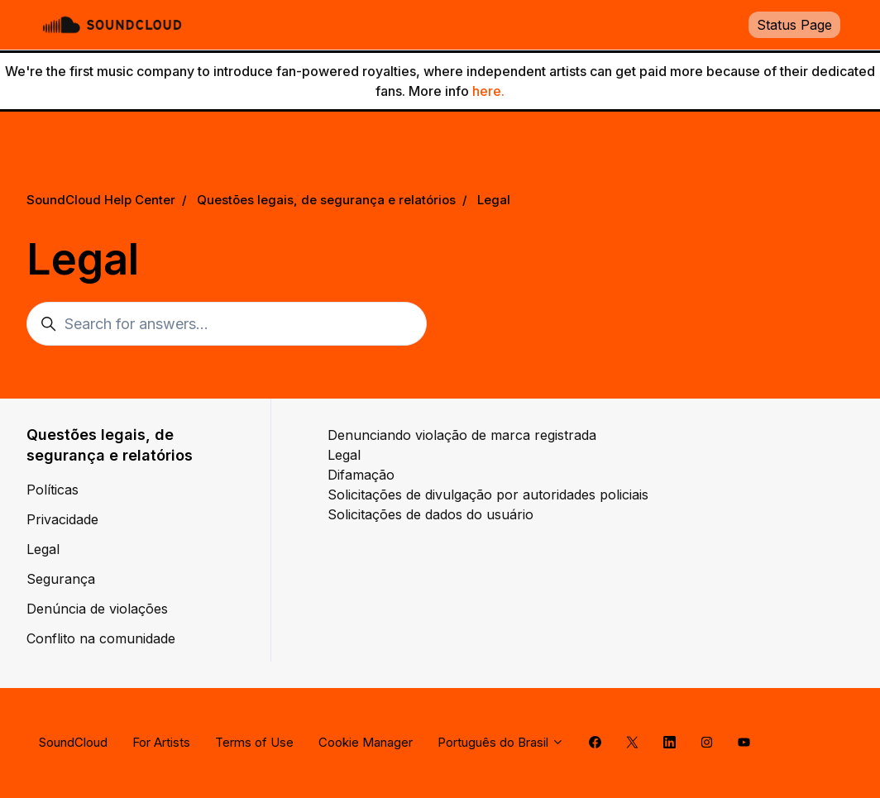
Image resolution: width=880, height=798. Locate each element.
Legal (493, 200)
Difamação (361, 474)
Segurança (60, 579)
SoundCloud (73, 742)
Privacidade (62, 519)
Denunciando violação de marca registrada (462, 435)
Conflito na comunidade (100, 638)
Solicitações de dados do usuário (430, 514)
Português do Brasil (501, 742)
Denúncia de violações (97, 608)
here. (488, 91)
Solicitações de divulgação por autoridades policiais (488, 494)
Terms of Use (254, 742)
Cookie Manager (365, 742)
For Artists (161, 742)
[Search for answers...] (226, 324)
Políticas (52, 489)
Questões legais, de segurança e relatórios (326, 200)
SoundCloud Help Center (100, 200)
